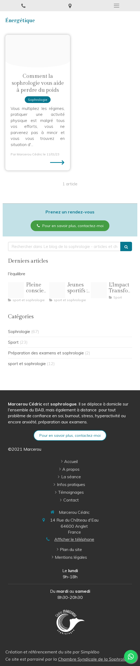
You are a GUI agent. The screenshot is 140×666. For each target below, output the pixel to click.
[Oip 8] (99, 290)
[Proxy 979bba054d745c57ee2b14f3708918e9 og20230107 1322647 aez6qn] (37, 51)
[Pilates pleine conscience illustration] (16, 290)
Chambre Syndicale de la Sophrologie (95, 659)
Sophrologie (19, 331)
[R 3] (57, 290)
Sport (13, 342)
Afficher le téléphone (74, 539)
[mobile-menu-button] (116, 5)
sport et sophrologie (27, 363)
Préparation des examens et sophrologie (46, 352)
